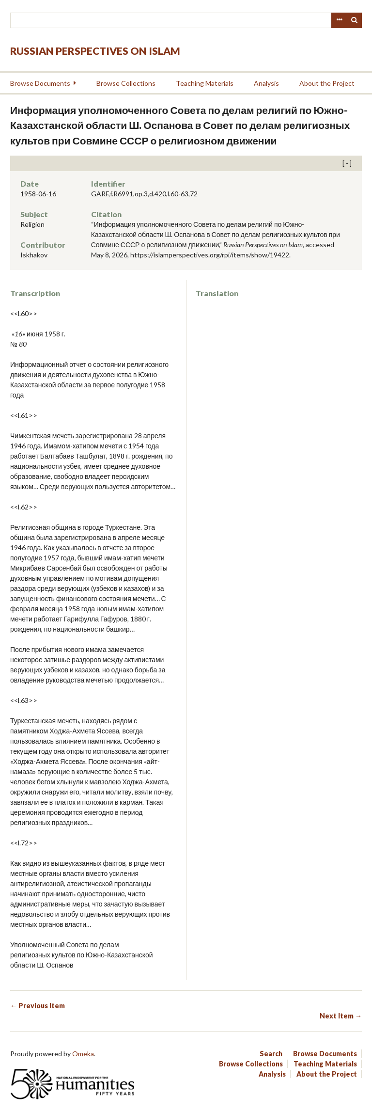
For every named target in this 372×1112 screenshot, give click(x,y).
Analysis (266, 83)
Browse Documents (40, 83)
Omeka (83, 1053)
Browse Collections (125, 83)
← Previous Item (37, 1005)
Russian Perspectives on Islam (95, 51)
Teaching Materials (204, 83)
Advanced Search (339, 20)
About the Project (327, 83)
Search (354, 20)
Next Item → (341, 1016)
